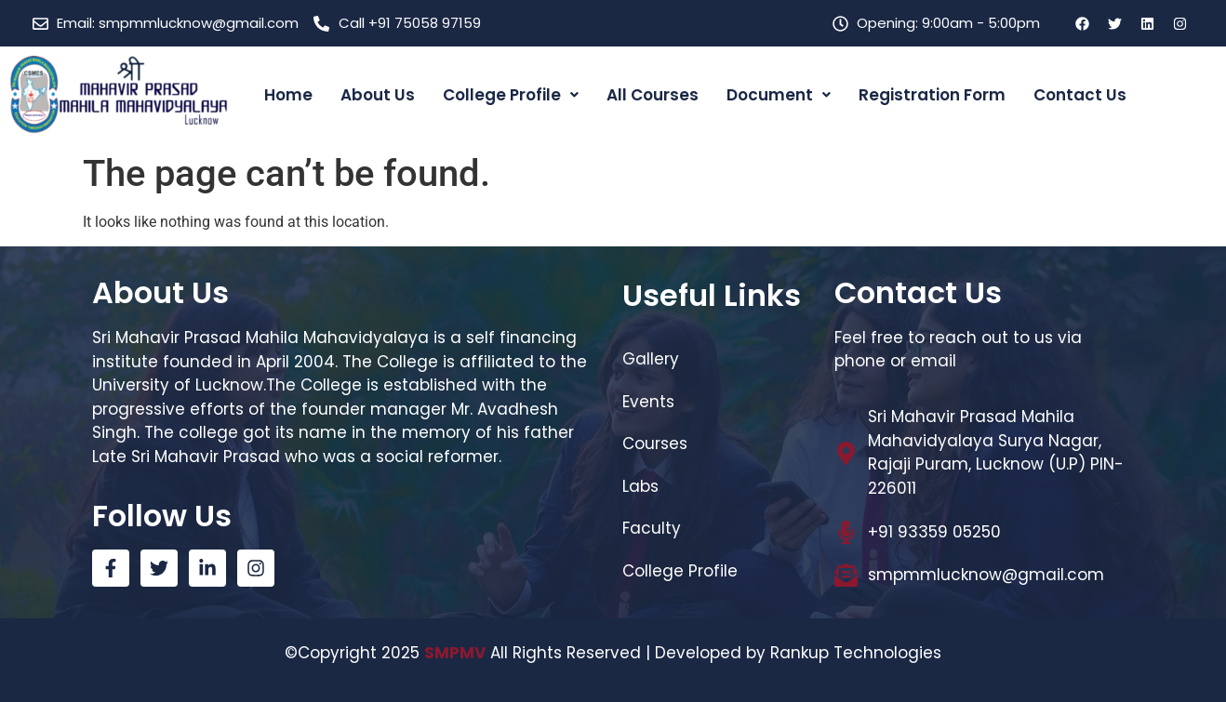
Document (778, 95)
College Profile (511, 95)
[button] (511, 95)
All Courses (652, 95)
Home (288, 95)
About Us (377, 95)
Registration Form (932, 95)
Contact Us (1079, 95)
